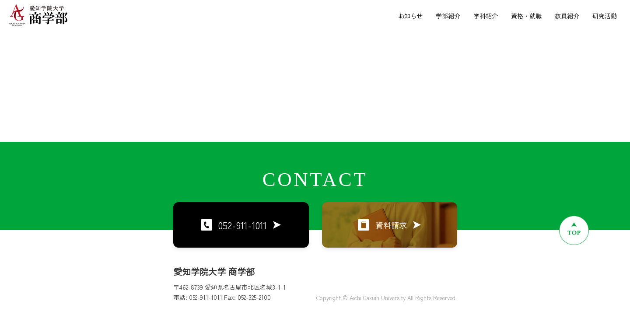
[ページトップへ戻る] (574, 230)
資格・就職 (526, 15)
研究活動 (604, 15)
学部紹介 (448, 15)
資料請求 (389, 225)
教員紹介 (567, 15)
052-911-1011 (241, 225)
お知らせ (410, 15)
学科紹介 (485, 15)
